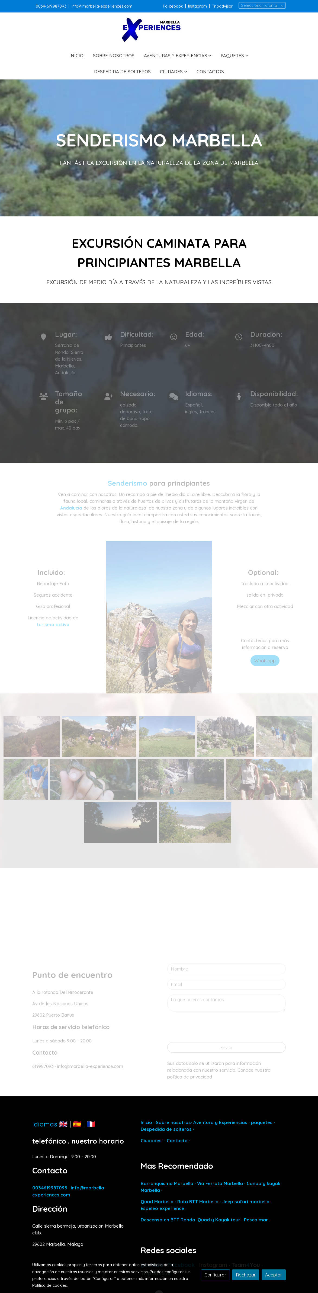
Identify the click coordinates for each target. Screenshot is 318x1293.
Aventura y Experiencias (221, 1122)
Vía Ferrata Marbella (220, 1183)
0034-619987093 (51, 6)
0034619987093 (49, 1187)
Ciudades (151, 1140)
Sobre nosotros (173, 1122)
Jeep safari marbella (245, 1201)
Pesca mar (256, 1219)
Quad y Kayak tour (219, 1219)
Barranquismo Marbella (167, 1183)
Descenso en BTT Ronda (168, 1219)
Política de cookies (49, 1285)
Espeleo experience (163, 1208)
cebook (176, 6)
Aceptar (273, 1275)
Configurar (215, 1275)
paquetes (261, 1122)
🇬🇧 (63, 1124)
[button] (177, 55)
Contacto (177, 1140)
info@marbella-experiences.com (102, 6)
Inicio (146, 1122)
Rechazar (246, 1275)
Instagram (197, 6)
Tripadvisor (222, 6)
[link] (159, 30)
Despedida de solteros (166, 1129)
